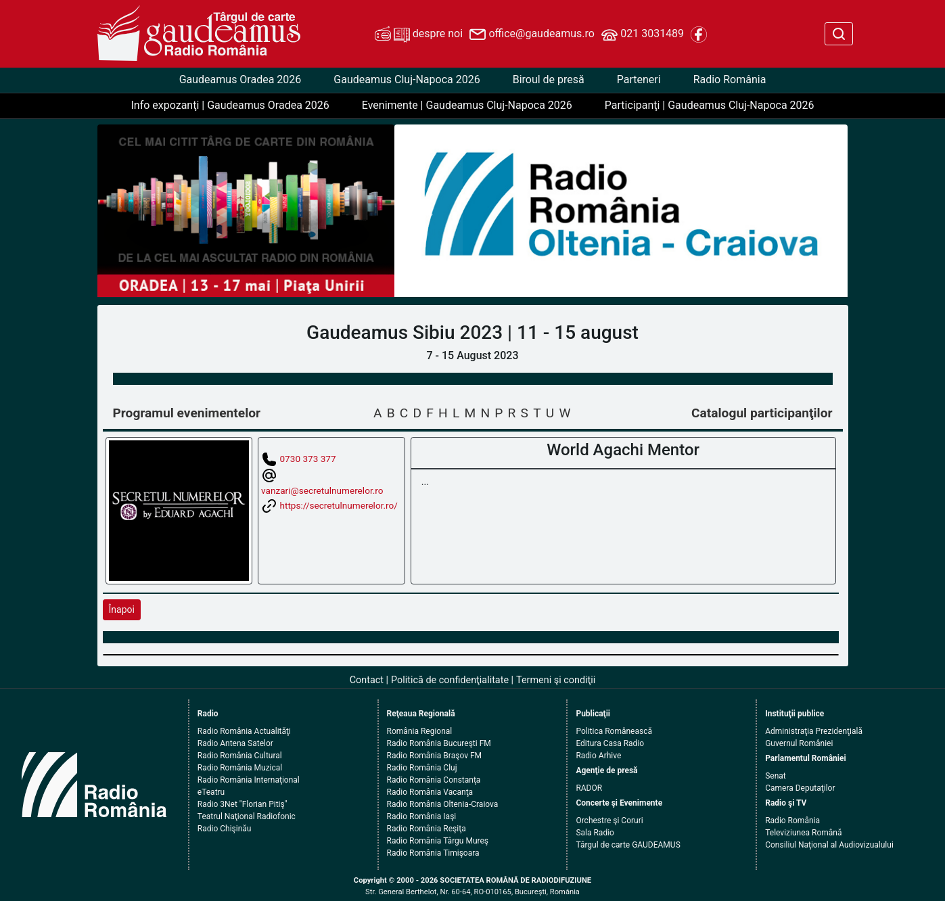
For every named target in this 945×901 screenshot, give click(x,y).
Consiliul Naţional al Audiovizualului (829, 845)
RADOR (589, 788)
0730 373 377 (307, 458)
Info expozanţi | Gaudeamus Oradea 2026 (230, 105)
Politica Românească (614, 731)
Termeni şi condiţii (555, 680)
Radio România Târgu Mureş (437, 841)
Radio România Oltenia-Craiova (443, 804)
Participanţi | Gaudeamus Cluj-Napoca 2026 (709, 105)
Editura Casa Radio (610, 743)
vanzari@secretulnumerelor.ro (322, 490)
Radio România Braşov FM (434, 755)
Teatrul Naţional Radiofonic (247, 816)
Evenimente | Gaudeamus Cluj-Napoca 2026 (467, 105)
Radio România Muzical (240, 767)
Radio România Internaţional (249, 780)
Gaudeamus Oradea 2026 (240, 79)
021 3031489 (642, 34)
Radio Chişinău (225, 828)
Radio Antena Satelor (235, 743)
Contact (367, 680)
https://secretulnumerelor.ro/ (338, 504)
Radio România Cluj (422, 767)
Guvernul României (799, 743)
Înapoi (122, 609)
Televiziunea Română (803, 832)
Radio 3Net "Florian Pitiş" (242, 804)
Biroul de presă (548, 79)
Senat (775, 776)
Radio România (729, 79)
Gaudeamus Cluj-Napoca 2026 (406, 79)
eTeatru (211, 792)
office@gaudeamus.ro (531, 34)
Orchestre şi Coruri (609, 820)
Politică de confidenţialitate (450, 680)
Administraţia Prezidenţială (813, 731)
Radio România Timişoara (433, 853)
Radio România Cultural (240, 755)
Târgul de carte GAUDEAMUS (628, 845)
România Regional (420, 731)
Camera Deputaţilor (800, 788)
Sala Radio (595, 832)
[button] (428, 210)
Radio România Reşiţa (426, 828)
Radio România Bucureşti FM (439, 743)
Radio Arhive (598, 755)
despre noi (419, 34)
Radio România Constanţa (434, 780)
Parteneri (639, 79)
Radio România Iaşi (422, 816)
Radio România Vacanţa (430, 792)
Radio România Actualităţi (244, 731)
